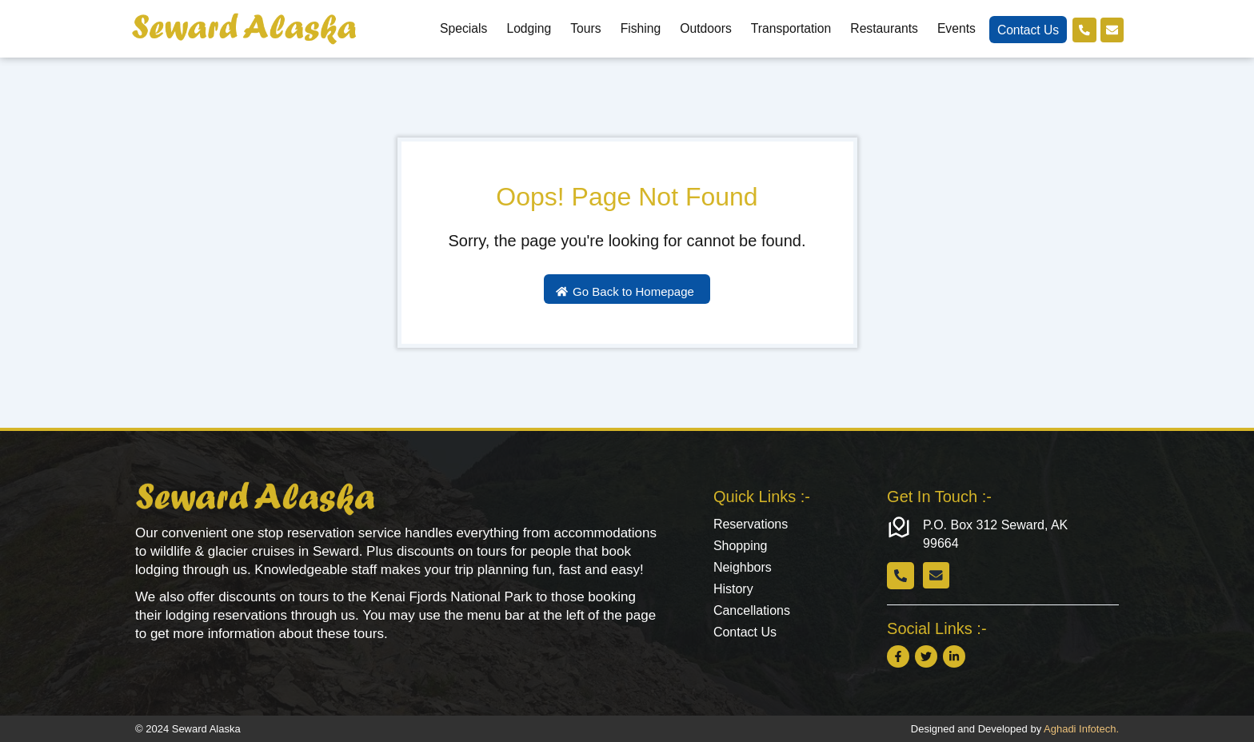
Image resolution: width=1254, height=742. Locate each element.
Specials (461, 28)
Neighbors (742, 569)
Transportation (789, 28)
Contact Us (1025, 30)
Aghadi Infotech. (1081, 729)
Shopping (740, 547)
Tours (583, 28)
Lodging (526, 28)
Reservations (750, 525)
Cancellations (751, 614)
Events (954, 28)
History (733, 592)
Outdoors (703, 28)
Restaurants (882, 28)
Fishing (638, 28)
